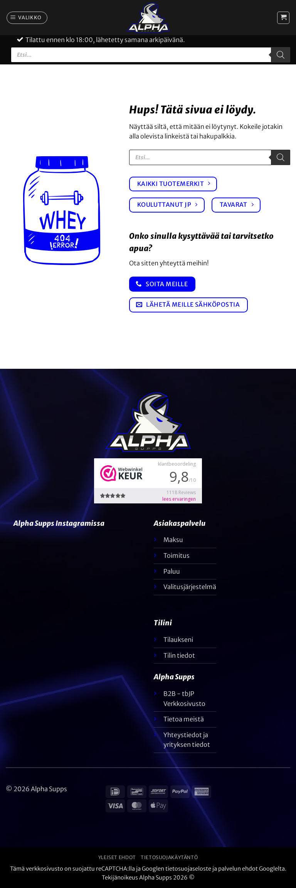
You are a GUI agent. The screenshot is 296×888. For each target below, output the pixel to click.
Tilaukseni (178, 639)
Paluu (171, 571)
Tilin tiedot (179, 655)
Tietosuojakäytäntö (169, 857)
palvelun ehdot (238, 868)
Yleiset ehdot (117, 857)
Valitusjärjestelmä (189, 587)
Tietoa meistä (183, 719)
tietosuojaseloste (188, 868)
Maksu (173, 540)
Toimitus (176, 555)
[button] (27, 18)
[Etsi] (280, 54)
